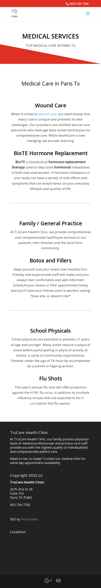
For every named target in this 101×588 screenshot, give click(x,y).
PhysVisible (29, 519)
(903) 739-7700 (78, 4)
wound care (47, 114)
